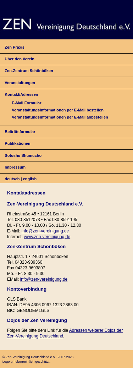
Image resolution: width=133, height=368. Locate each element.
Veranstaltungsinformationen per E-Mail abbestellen (60, 117)
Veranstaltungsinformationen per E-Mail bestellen (58, 110)
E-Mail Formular (26, 103)
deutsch (12, 179)
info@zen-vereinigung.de (45, 231)
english (30, 179)
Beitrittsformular (20, 132)
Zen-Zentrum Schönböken (29, 70)
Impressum (15, 167)
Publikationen (17, 143)
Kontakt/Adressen (21, 94)
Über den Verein (19, 59)
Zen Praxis (14, 47)
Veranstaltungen (20, 83)
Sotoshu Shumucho (23, 155)
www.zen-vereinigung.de (47, 236)
